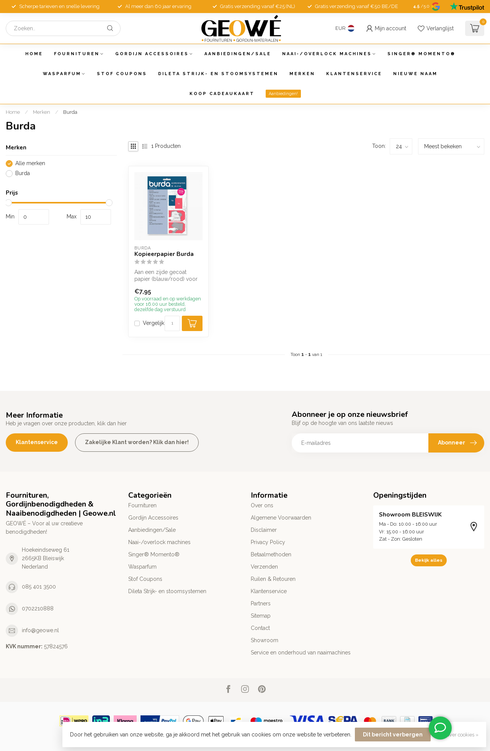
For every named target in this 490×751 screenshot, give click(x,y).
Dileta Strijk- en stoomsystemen (218, 73)
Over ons (262, 505)
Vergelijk (153, 323)
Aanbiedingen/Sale (237, 53)
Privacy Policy (268, 542)
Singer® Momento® (421, 53)
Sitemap (261, 616)
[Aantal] (172, 323)
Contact (260, 628)
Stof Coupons (122, 73)
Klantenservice (354, 73)
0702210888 (38, 608)
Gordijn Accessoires (152, 53)
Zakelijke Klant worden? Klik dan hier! (137, 442)
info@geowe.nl (40, 630)
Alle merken (30, 163)
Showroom (264, 640)
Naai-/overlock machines (327, 53)
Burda (70, 112)
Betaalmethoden (271, 554)
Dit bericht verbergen (393, 734)
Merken (302, 73)
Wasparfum (62, 73)
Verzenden (264, 567)
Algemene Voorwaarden (281, 518)
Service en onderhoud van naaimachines (301, 652)
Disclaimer (264, 530)
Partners (261, 603)
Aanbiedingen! (283, 93)
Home (34, 53)
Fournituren (77, 53)
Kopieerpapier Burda (164, 254)
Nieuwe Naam (415, 73)
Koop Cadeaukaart (222, 93)
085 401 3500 (39, 587)
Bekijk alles (429, 560)
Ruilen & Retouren (273, 579)
